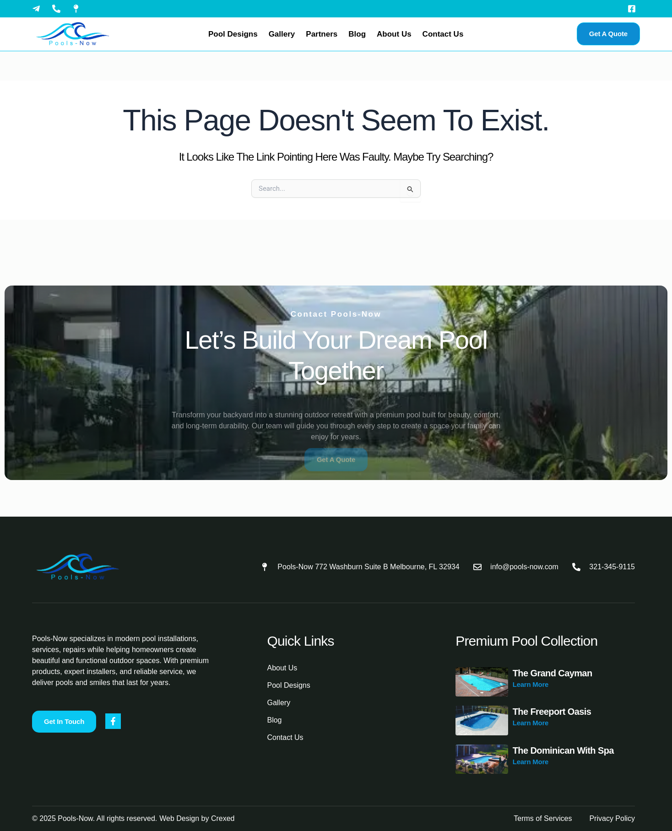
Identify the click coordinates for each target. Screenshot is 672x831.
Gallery (282, 34)
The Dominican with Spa (563, 750)
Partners (321, 34)
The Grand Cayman (552, 673)
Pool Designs (233, 34)
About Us (394, 34)
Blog (357, 34)
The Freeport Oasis (552, 712)
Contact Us (443, 34)
